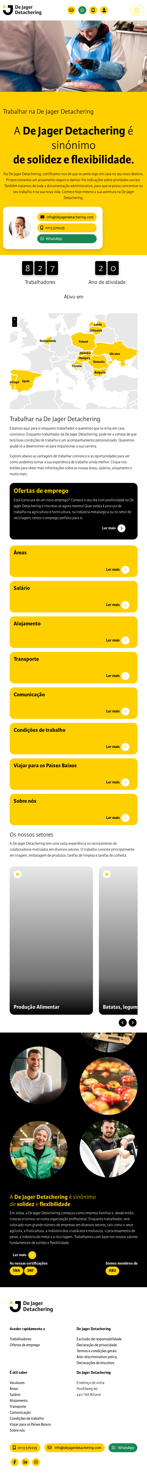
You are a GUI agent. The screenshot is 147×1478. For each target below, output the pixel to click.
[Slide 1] (71, 84)
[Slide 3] (80, 84)
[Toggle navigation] (137, 10)
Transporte (18, 1406)
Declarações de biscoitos (95, 1363)
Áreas (14, 1388)
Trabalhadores (20, 1339)
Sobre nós (17, 1430)
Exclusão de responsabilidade (99, 1339)
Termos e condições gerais (97, 1351)
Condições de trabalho (27, 1418)
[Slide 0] (66, 84)
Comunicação (20, 1412)
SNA (16, 1270)
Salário (15, 1394)
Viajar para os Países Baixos (30, 1424)
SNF (30, 1270)
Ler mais (114, 528)
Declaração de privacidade (97, 1345)
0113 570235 (25, 1447)
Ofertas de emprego (25, 1345)
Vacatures (17, 1382)
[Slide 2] (76, 84)
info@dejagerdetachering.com (74, 1447)
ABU (112, 1270)
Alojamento (19, 1400)
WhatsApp (51, 238)
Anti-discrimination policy (97, 1357)
